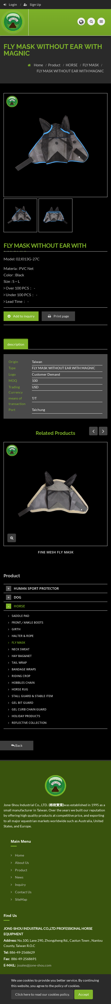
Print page (58, 316)
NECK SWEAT (19, 649)
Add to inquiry (21, 316)
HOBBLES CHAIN (21, 683)
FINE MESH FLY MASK (55, 552)
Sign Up (32, 4)
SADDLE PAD (18, 616)
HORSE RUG (18, 689)
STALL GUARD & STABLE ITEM (30, 696)
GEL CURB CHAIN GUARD (27, 709)
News (17, 877)
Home (39, 65)
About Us (20, 863)
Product (54, 65)
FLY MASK (91, 65)
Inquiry (18, 885)
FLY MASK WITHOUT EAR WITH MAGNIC (70, 71)
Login (11, 4)
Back (16, 745)
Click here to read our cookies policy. (42, 994)
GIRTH (14, 629)
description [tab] (15, 344)
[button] (81, 21)
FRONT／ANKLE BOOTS (25, 622)
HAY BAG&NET (20, 656)
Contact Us (21, 892)
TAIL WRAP (17, 663)
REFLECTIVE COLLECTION (27, 723)
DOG (13, 597)
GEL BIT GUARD (20, 703)
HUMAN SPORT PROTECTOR (32, 588)
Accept (83, 994)
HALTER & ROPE (21, 636)
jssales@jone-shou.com (33, 965)
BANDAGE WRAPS (22, 669)
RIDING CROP (19, 676)
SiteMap (19, 899)
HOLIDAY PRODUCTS (24, 716)
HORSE (72, 65)
